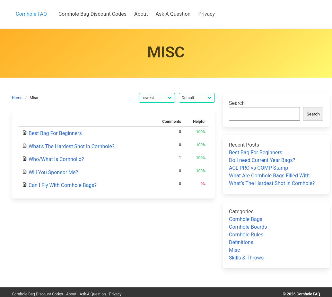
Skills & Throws (246, 258)
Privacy (115, 294)
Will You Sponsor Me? (53, 172)
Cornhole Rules (246, 235)
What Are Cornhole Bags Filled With (269, 176)
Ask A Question (93, 294)
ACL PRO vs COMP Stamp (258, 168)
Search (237, 103)
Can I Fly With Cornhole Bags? (63, 185)
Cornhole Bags (245, 219)
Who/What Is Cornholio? (56, 159)
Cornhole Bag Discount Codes (37, 294)
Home (17, 98)
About (71, 294)
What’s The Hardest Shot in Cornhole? (71, 146)
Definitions (241, 242)
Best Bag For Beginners (55, 133)
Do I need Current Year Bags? (262, 160)
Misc (234, 250)
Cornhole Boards (248, 227)
